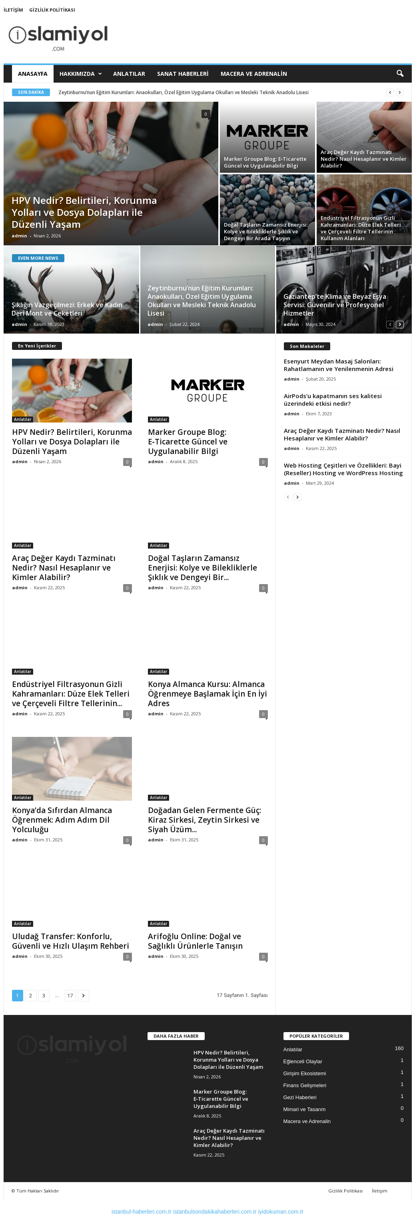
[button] (400, 74)
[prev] (390, 92)
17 (70, 996)
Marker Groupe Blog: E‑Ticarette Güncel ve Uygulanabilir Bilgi (265, 162)
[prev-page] (390, 324)
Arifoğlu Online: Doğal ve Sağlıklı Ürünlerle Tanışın (195, 941)
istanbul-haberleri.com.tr (142, 1211)
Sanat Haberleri (183, 73)
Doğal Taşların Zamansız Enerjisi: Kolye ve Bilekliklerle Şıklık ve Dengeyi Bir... (202, 567)
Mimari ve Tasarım (304, 1109)
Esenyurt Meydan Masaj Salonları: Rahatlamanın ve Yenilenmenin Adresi (338, 365)
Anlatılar (129, 73)
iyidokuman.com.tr (280, 1211)
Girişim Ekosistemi (304, 1073)
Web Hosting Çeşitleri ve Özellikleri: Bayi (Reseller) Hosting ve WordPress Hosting (343, 469)
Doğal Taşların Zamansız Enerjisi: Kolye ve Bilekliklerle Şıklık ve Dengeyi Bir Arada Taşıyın (266, 231)
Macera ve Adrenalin (254, 73)
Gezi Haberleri (300, 1097)
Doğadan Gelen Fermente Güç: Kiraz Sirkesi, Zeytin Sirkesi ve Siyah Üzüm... (204, 820)
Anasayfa (33, 73)
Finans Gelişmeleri (305, 1085)
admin (19, 236)
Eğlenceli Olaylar (303, 1061)
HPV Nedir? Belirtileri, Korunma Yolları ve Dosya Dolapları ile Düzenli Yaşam (84, 212)
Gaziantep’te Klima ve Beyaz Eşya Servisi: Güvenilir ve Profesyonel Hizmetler (334, 305)
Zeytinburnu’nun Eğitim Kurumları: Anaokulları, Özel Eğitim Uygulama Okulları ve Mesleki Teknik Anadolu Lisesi (183, 92)
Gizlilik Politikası (52, 10)
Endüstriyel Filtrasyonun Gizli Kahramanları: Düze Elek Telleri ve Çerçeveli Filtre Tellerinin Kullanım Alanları (361, 228)
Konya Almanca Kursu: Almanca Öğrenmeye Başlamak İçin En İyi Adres (207, 694)
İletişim (13, 10)
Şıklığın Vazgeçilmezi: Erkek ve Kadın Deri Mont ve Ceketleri (67, 309)
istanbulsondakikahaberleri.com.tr (215, 1211)
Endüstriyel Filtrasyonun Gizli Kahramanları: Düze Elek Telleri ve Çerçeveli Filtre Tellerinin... (71, 694)
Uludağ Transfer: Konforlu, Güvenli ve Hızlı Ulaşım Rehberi (70, 941)
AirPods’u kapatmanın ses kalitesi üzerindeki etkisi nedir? (333, 399)
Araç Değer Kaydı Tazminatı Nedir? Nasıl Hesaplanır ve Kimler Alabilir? (364, 158)
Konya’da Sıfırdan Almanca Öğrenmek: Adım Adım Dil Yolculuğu (62, 820)
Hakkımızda (81, 74)
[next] (399, 92)
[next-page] (400, 324)
